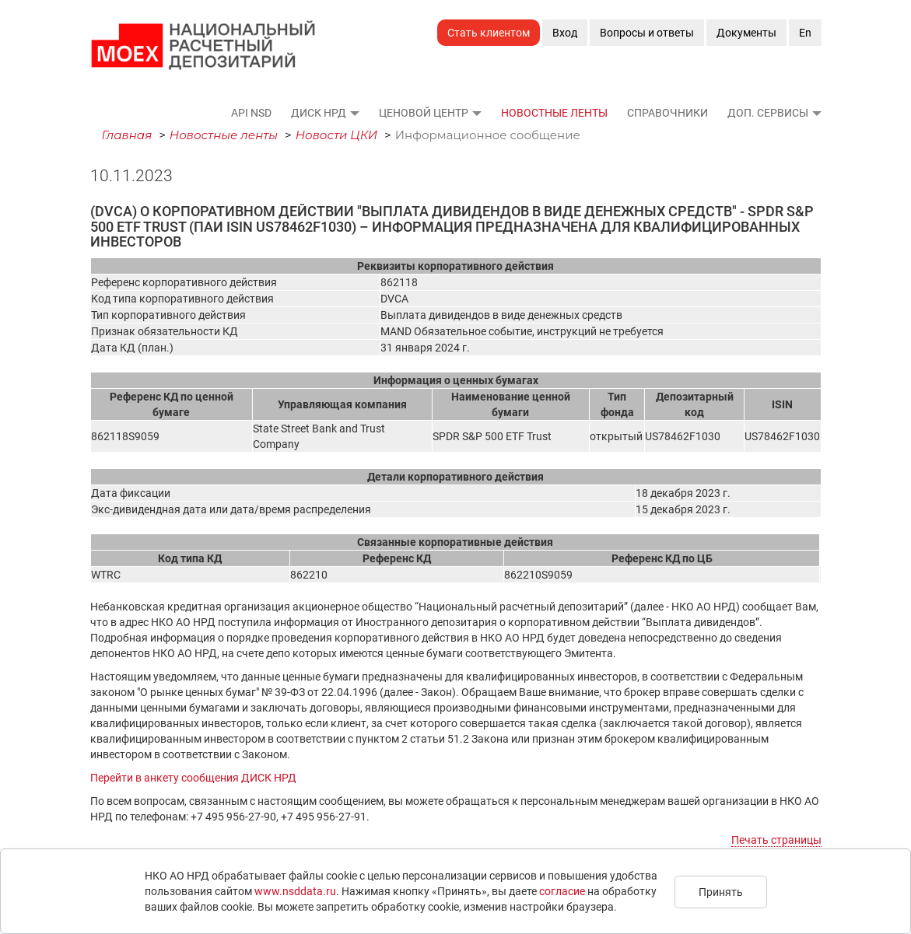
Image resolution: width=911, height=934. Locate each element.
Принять (721, 892)
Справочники (667, 113)
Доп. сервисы (767, 113)
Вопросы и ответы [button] (647, 32)
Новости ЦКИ (337, 135)
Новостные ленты (554, 113)
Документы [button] (746, 32)
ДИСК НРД (318, 113)
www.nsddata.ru (295, 891)
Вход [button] (564, 32)
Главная (127, 135)
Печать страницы (776, 840)
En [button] (805, 32)
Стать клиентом (488, 32)
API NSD (251, 113)
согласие (562, 891)
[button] (354, 113)
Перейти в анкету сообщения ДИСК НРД (193, 777)
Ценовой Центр (423, 113)
